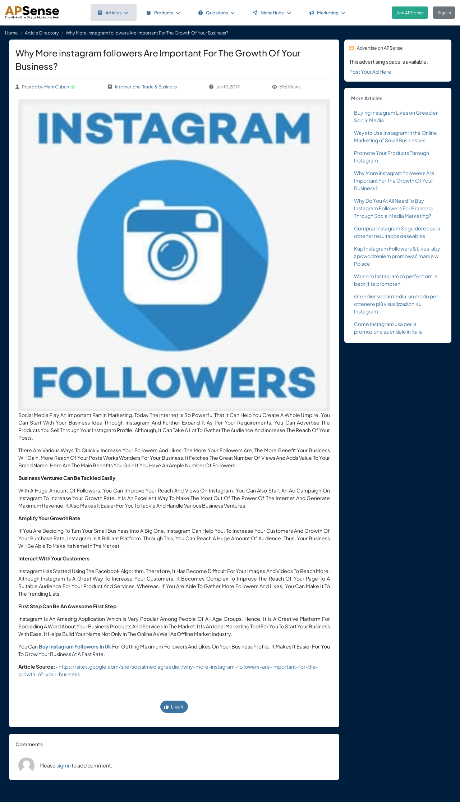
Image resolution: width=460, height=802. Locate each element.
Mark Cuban (56, 87)
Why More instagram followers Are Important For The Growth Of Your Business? (394, 180)
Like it (174, 707)
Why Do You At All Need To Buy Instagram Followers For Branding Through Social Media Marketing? (393, 208)
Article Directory (42, 33)
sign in (63, 765)
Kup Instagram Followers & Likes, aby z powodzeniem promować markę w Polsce (397, 256)
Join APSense (410, 12)
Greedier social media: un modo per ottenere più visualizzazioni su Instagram (396, 304)
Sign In (444, 12)
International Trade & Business (146, 87)
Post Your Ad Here (370, 71)
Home (11, 33)
